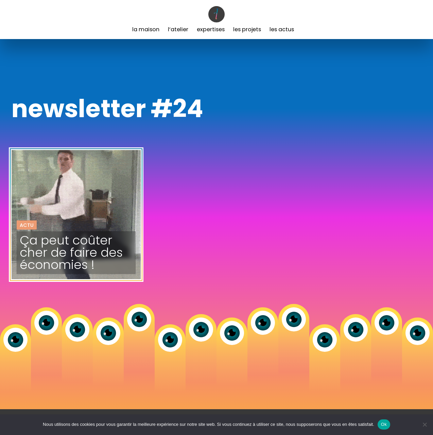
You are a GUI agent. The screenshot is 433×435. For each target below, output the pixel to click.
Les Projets (247, 29)
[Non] (424, 424)
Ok (384, 424)
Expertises (211, 29)
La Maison (145, 29)
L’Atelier (178, 29)
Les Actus (282, 29)
